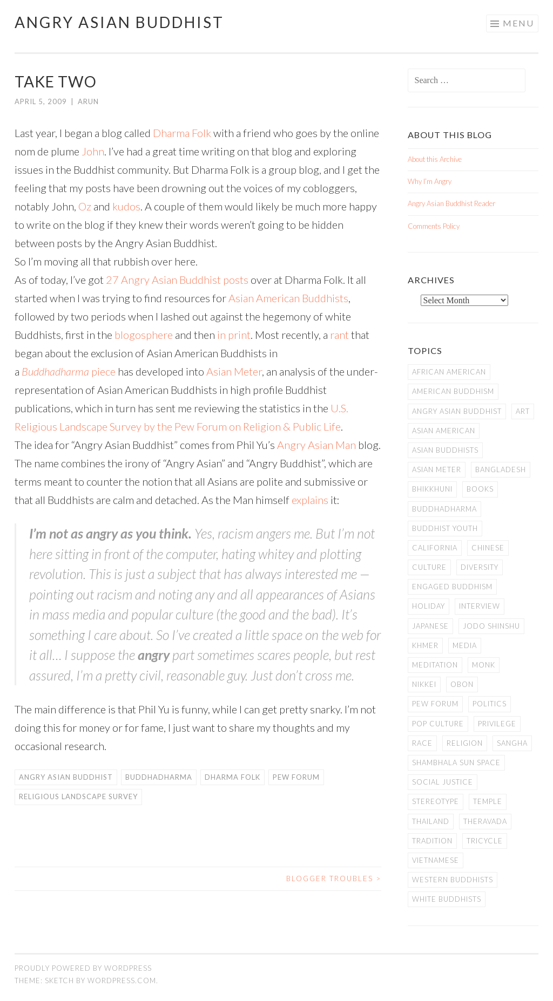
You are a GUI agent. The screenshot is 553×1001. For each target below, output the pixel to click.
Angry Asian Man (316, 444)
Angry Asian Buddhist (119, 22)
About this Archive (435, 159)
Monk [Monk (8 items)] (483, 664)
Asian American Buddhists (288, 297)
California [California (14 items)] (434, 547)
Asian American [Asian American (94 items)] (443, 430)
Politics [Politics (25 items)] (490, 703)
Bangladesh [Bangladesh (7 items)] (500, 469)
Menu (518, 23)
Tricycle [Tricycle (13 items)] (485, 840)
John (93, 151)
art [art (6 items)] (523, 411)
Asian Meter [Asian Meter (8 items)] (436, 469)
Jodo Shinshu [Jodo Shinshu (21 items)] (491, 626)
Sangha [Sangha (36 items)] (512, 743)
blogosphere (143, 334)
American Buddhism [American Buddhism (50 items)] (453, 391)
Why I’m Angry (429, 181)
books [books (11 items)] (480, 489)
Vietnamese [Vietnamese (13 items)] (435, 860)
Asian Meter (234, 371)
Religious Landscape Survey (78, 796)
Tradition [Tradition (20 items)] (432, 840)
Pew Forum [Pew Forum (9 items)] (435, 703)
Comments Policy (434, 226)
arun (88, 101)
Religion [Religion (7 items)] (465, 743)
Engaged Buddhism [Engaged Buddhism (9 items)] (452, 586)
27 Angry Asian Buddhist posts (177, 279)
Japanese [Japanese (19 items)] (430, 626)
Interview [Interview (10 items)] (479, 606)
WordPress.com (121, 980)
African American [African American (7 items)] (449, 371)
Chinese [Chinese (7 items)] (487, 547)
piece (102, 371)
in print (234, 334)
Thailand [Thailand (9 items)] (430, 821)
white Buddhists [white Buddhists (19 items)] (446, 899)
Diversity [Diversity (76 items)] (479, 567)
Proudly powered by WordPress (83, 968)
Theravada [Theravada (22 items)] (485, 821)
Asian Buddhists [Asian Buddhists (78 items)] (445, 450)
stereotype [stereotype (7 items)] (435, 801)
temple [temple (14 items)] (487, 801)
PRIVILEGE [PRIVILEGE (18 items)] (497, 723)
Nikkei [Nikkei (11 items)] (424, 684)
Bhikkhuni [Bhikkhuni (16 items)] (432, 489)
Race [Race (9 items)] (422, 743)
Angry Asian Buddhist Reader (451, 203)
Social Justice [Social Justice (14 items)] (442, 782)
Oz (84, 206)
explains (310, 499)
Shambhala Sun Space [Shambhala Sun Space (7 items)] (456, 762)
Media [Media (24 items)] (465, 645)
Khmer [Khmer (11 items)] (425, 645)
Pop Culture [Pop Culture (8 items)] (438, 723)
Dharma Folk (182, 132)
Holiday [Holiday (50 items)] (428, 606)
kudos (126, 206)
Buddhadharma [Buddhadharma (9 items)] (444, 509)
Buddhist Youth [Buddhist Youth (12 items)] (445, 528)
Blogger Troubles (333, 878)
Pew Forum (296, 777)
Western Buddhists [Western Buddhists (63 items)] (452, 879)
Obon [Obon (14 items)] (462, 684)
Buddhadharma (55, 371)
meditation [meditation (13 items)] (435, 664)
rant (339, 334)
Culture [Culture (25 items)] (429, 567)
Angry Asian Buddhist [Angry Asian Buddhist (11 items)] (457, 411)
